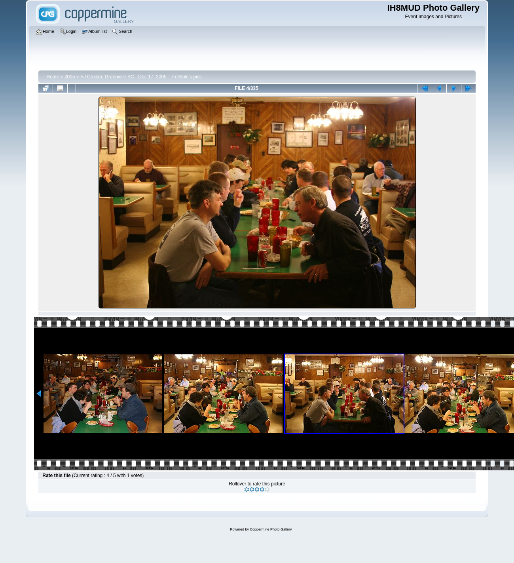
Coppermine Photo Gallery (271, 529)
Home (52, 77)
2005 (69, 77)
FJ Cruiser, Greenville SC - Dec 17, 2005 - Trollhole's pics (140, 77)
